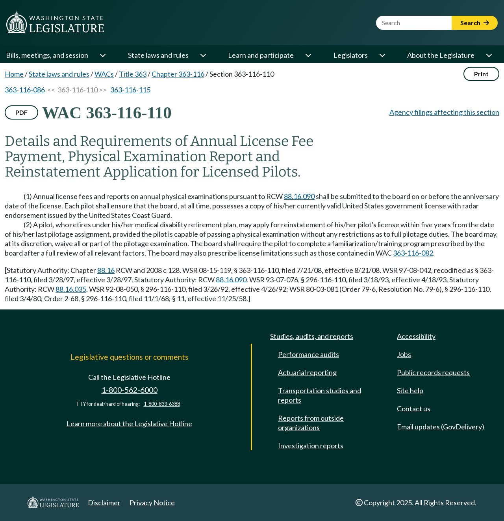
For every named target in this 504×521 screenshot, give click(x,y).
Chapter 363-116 (178, 74)
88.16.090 (299, 196)
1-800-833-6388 (162, 404)
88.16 (106, 270)
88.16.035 (71, 289)
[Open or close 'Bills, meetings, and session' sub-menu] (102, 55)
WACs (104, 74)
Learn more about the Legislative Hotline (129, 423)
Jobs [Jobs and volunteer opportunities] (404, 354)
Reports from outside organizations (311, 423)
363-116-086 (25, 89)
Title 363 (132, 74)
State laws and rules (158, 55)
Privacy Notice (152, 502)
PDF (21, 112)
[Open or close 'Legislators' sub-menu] (381, 55)
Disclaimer (104, 502)
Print (481, 73)
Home (14, 74)
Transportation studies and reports (319, 395)
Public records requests (433, 372)
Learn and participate (261, 55)
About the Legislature (440, 55)
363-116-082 (413, 253)
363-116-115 (130, 89)
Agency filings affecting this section (444, 112)
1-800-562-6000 (130, 389)
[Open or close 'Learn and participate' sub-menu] (307, 55)
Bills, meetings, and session (47, 55)
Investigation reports (310, 445)
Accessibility (416, 336)
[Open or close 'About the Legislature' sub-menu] (488, 55)
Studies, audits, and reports (311, 336)
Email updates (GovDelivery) (440, 426)
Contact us (413, 408)
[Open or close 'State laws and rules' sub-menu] (202, 55)
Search (474, 22)
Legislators (351, 55)
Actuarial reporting (307, 372)
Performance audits (308, 354)
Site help (410, 390)
